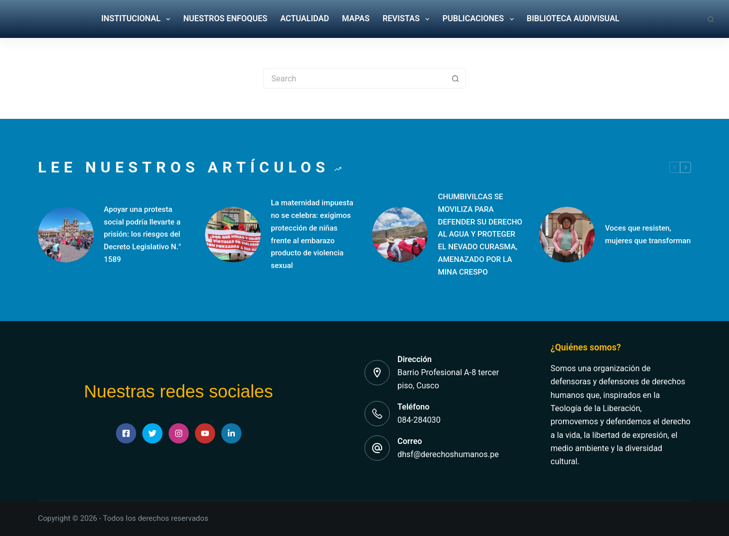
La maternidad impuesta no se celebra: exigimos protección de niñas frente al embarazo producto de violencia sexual (312, 234)
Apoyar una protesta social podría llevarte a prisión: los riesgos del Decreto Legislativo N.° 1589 (142, 234)
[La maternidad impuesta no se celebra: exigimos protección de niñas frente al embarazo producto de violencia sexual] (233, 234)
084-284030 (418, 420)
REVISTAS (406, 19)
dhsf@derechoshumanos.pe (448, 454)
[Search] (711, 19)
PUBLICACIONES (478, 19)
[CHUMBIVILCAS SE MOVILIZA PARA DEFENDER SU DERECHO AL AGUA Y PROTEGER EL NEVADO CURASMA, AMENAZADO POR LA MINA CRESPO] (400, 234)
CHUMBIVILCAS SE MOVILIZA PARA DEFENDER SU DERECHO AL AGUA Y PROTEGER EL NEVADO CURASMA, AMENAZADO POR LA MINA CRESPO (480, 234)
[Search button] (456, 78)
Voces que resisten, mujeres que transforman (648, 234)
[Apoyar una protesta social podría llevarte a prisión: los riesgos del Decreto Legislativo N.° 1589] (66, 234)
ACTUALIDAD (304, 18)
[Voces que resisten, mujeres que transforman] (567, 234)
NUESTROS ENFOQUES (225, 18)
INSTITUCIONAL (135, 19)
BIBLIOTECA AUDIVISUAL (572, 18)
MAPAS (356, 18)
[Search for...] (354, 78)
